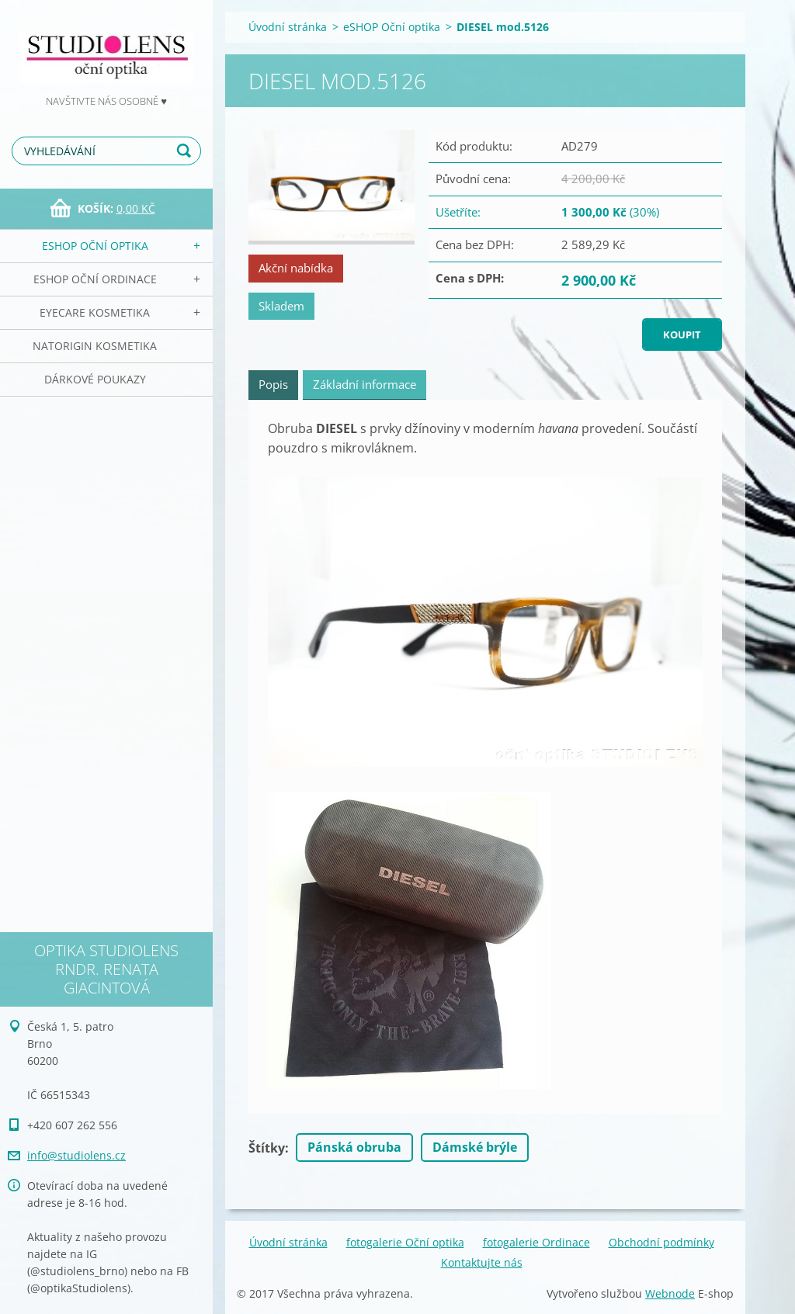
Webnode (670, 1293)
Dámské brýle (474, 1147)
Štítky (266, 1147)
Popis (273, 384)
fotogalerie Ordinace (536, 1242)
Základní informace (364, 384)
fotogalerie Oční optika (405, 1242)
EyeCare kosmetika (95, 312)
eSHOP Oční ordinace (95, 279)
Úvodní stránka (287, 26)
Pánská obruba (354, 1147)
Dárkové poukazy (95, 379)
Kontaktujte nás (481, 1262)
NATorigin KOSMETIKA (95, 345)
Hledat (186, 151)
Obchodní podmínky (661, 1242)
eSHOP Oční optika (95, 245)
